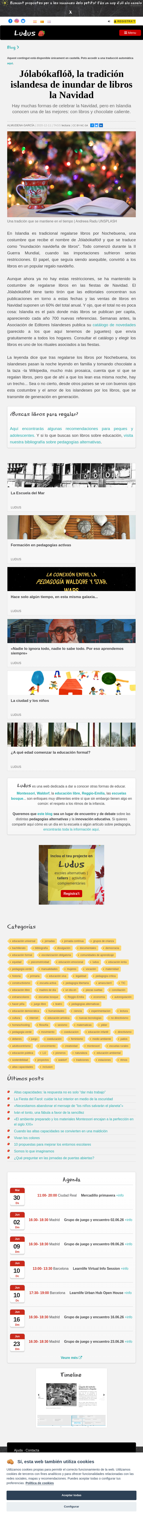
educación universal (23, 941)
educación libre (67, 793)
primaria (34, 976)
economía (99, 997)
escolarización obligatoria (56, 955)
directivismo (124, 1032)
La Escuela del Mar (27, 493)
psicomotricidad (40, 962)
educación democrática (25, 1011)
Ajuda (18, 1450)
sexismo (62, 1025)
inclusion (48, 1067)
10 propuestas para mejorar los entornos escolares (52, 1144)
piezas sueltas (94, 990)
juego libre (40, 1004)
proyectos (43, 1060)
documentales (88, 948)
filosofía (43, 1025)
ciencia (78, 1011)
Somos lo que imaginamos (34, 1151)
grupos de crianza (103, 941)
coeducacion (71, 1032)
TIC (123, 983)
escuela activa (48, 983)
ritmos (123, 1060)
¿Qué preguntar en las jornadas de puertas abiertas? (54, 1158)
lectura (66, 125)
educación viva (57, 976)
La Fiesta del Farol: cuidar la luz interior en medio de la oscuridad (63, 1099)
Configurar (71, 1506)
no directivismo (119, 1018)
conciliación (118, 990)
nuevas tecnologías (90, 1018)
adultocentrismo (21, 1046)
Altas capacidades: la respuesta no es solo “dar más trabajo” (60, 1092)
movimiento (47, 1032)
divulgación (63, 948)
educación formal (22, 955)
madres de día (47, 990)
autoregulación (123, 997)
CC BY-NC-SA (80, 125)
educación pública (22, 1053)
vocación (91, 969)
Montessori (26, 793)
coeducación (54, 1039)
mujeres (71, 969)
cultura (16, 1018)
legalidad (81, 976)
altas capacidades (22, 1067)
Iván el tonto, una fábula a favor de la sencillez (49, 1112)
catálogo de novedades (114, 325)
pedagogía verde (22, 969)
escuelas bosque (48, 997)
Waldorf (43, 793)
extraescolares (20, 997)
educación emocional (71, 962)
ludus (96, 962)
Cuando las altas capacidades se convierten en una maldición (60, 1131)
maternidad (112, 969)
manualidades (49, 969)
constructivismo (21, 983)
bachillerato (19, 948)
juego (34, 1039)
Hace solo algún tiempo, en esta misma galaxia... (54, 597)
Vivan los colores (27, 1138)
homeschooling (21, 1025)
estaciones (104, 1060)
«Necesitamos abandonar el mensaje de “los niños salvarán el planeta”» (68, 1106)
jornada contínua (74, 941)
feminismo (77, 1039)
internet (33, 1018)
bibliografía (41, 948)
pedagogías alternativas (85, 1004)
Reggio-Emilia (93, 793)
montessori (93, 1046)
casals (136, 3)
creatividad (71, 1046)
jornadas (50, 941)
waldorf (62, 1060)
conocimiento (48, 1046)
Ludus (25, 33)
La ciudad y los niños (30, 700)
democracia (112, 948)
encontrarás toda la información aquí (71, 829)
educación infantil (98, 1032)
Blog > (13, 47)
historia (16, 976)
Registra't (124, 21)
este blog (45, 814)
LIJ (44, 1053)
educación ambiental (109, 1053)
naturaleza (81, 1053)
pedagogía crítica (106, 976)
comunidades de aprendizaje (97, 955)
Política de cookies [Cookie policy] (40, 1483)
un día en (70, 990)
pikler (104, 1025)
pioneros (61, 1053)
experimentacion (101, 1011)
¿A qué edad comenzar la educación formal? (50, 752)
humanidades (56, 1011)
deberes (17, 1039)
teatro (58, 1004)
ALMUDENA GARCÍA (20, 125)
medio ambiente (101, 1039)
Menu (130, 33)
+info (102, 1195)
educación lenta (117, 962)
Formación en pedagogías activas (41, 545)
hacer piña (18, 1004)
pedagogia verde (22, 1032)
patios (124, 1039)
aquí (10, 63)
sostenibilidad (20, 1060)
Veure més (71, 1358)
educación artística (59, 1018)
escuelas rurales (118, 1046)
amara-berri (105, 983)
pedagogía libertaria (77, 983)
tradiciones (82, 1060)
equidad (17, 962)
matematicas (84, 1025)
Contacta (32, 1450)
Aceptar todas (72, 1495)
